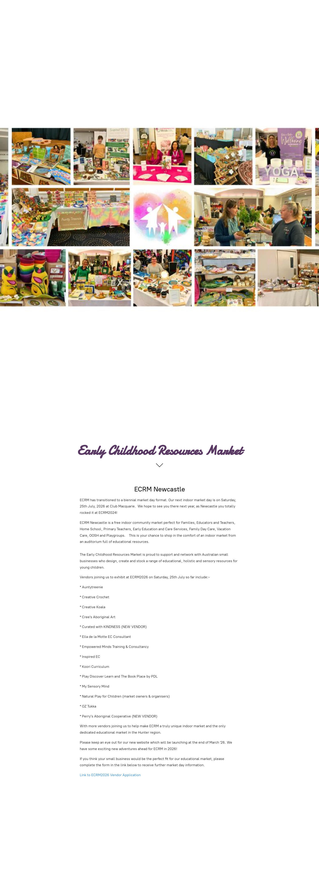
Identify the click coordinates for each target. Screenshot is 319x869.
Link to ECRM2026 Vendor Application (110, 775)
